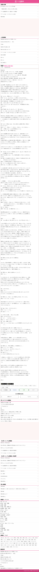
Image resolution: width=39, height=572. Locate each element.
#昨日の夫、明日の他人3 (5, 442)
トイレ (5, 539)
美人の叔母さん (3, 62)
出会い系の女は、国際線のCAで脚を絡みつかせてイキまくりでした (13, 445)
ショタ (11, 537)
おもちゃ (2, 543)
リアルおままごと (4, 406)
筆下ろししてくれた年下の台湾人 (7, 447)
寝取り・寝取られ (24, 541)
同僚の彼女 (3, 16)
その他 (2, 533)
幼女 (26, 537)
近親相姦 (3, 528)
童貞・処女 (3, 516)
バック (17, 385)
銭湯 (15, 539)
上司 (4, 541)
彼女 (3, 387)
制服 (18, 537)
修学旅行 (8, 539)
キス (13, 385)
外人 (2, 531)
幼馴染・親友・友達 (5, 508)
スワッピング (33, 541)
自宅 (20, 539)
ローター (6, 543)
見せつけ (2, 537)
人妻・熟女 (3, 511)
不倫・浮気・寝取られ (6, 506)
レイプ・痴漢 (4, 520)
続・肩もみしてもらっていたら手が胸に (8, 6)
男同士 (15, 537)
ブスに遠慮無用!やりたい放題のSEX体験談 (8, 450)
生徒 (1, 541)
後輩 (32, 539)
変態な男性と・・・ (4, 481)
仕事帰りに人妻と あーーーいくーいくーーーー (10, 413)
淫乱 (33, 537)
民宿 (12, 539)
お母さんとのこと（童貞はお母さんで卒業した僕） (11, 411)
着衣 (21, 537)
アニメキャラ (3, 546)
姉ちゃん (2, 57)
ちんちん (29, 396)
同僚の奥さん (3, 496)
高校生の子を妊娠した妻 (6, 402)
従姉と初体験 (3, 54)
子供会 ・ (2, 44)
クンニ (14, 541)
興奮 (7, 387)
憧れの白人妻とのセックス (6, 49)
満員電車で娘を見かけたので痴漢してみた (8, 39)
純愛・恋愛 (11, 383)
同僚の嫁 (2, 491)
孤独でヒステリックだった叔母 (7, 415)
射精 (29, 541)
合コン (35, 385)
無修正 (8, 546)
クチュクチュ (3, 478)
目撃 (11, 546)
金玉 (36, 543)
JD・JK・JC (4, 501)
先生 (35, 539)
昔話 (27, 543)
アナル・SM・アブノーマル (7, 523)
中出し (26, 385)
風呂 (17, 539)
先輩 (29, 539)
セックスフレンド (5, 513)
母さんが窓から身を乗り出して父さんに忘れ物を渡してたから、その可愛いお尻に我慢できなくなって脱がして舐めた (19, 420)
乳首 (30, 385)
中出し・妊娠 (4, 383)
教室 (1, 539)
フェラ (22, 385)
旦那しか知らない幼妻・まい (7, 417)
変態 (23, 537)
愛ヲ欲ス (2, 409)
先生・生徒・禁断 (5, 503)
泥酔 (2, 525)
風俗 (24, 543)
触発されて (10, 396)
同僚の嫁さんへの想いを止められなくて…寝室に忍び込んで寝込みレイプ (14, 488)
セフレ (7, 541)
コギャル (29, 537)
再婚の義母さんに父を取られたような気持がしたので (11, 568)
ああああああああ (4, 476)
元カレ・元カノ (4, 510)
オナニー (3, 521)
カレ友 (26, 539)
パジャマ (10, 543)
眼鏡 (14, 543)
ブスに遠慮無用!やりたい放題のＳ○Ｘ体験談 (9, 11)
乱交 (2, 526)
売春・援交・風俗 (5, 530)
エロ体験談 (30, 570)
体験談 (30, 543)
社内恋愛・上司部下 (5, 515)
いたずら (18, 541)
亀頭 (33, 543)
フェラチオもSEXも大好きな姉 (7, 404)
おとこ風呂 (3, 473)
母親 (23, 539)
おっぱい (8, 385)
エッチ (3, 385)
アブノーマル (15, 546)
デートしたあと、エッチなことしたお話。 (8, 14)
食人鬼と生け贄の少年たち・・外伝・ (8, 41)
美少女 (36, 537)
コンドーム (20, 543)
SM (5, 537)
